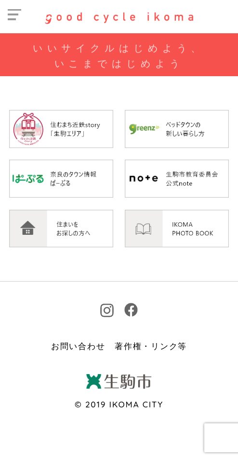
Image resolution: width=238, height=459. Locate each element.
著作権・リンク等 (151, 346)
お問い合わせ (78, 346)
